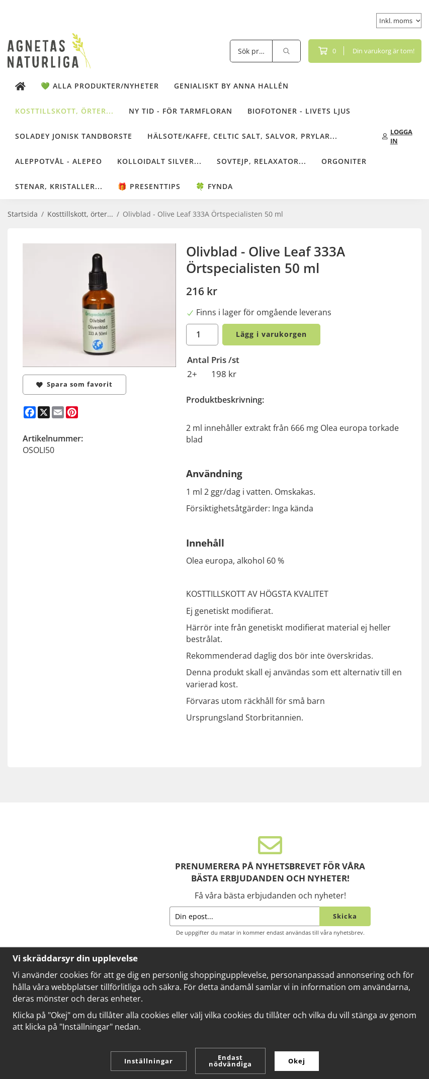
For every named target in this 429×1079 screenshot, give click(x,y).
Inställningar (148, 1060)
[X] (44, 412)
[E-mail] (58, 412)
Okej (296, 1060)
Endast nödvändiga (230, 1060)
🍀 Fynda (214, 186)
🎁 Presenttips (149, 186)
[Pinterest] (72, 412)
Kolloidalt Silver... (159, 161)
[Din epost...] (244, 916)
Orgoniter (344, 161)
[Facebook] (30, 412)
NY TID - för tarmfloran (180, 111)
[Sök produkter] (251, 51)
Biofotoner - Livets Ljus (299, 111)
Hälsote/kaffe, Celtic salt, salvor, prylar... (242, 136)
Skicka (345, 916)
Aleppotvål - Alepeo (58, 161)
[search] (287, 51)
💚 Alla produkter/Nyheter (100, 86)
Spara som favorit (74, 384)
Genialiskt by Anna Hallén (231, 86)
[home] (20, 86)
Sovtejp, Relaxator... (261, 161)
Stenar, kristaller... (59, 186)
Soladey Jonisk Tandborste (73, 136)
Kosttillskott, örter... (64, 111)
